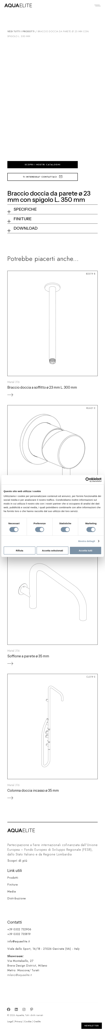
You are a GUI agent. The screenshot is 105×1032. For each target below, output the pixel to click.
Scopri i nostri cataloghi (42, 164)
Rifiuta (19, 550)
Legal (10, 1021)
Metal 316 (13, 382)
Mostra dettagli (86, 541)
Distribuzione (16, 898)
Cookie (28, 1021)
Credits (37, 1021)
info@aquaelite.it (18, 941)
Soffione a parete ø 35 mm (28, 656)
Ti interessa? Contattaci (42, 176)
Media (11, 891)
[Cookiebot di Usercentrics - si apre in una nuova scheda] (87, 479)
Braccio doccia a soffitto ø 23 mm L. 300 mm (42, 387)
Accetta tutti (85, 550)
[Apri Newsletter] (91, 1026)
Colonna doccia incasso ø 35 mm (33, 790)
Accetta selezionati (52, 550)
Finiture (12, 885)
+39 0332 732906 (19, 929)
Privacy (18, 1021)
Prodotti (12, 878)
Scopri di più (17, 860)
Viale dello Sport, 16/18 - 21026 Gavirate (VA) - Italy (43, 949)
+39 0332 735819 (19, 934)
